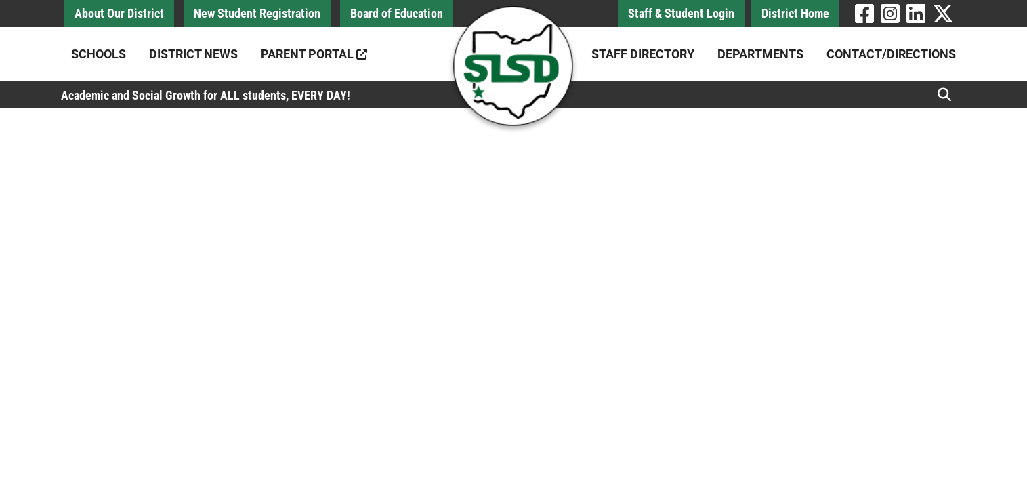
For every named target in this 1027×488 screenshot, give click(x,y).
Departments (760, 54)
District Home (795, 13)
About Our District (119, 13)
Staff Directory (642, 54)
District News (193, 54)
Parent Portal (314, 54)
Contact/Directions (891, 54)
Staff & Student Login (681, 13)
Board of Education (396, 13)
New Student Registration (257, 13)
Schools (98, 54)
